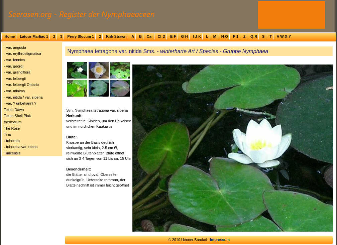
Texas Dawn (14, 110)
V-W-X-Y (284, 36)
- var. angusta (15, 47)
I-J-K (197, 36)
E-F (173, 36)
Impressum (220, 240)
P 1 (235, 36)
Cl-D (161, 36)
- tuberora (12, 141)
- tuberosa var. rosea (21, 147)
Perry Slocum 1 (80, 36)
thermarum (13, 122)
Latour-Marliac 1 (34, 36)
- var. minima (14, 91)
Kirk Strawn (116, 36)
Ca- (150, 36)
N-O (224, 36)
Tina (7, 134)
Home (10, 36)
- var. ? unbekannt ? (20, 103)
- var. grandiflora (17, 72)
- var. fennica (14, 60)
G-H (184, 36)
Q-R (253, 36)
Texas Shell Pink (17, 116)
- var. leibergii (15, 79)
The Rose (12, 128)
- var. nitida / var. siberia (23, 97)
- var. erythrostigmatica (22, 53)
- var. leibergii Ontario (21, 85)
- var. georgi (13, 66)
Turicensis (12, 153)
